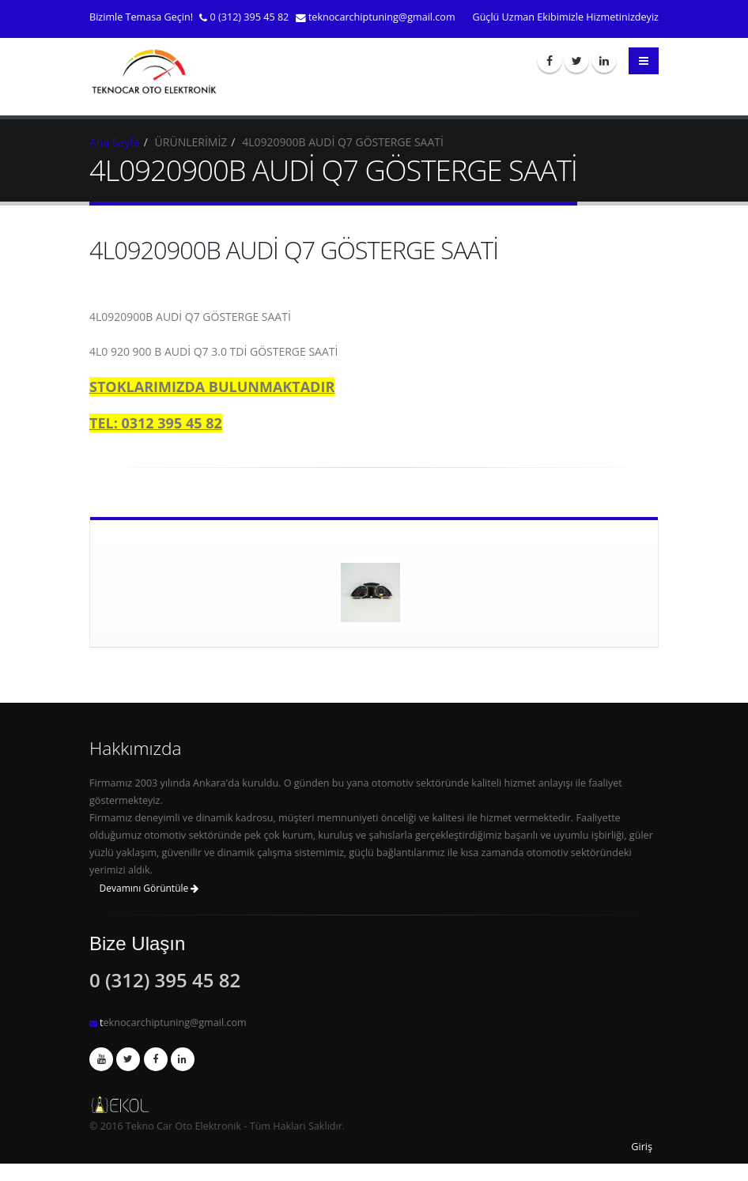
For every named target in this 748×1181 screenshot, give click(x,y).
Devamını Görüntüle (149, 888)
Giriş (641, 1146)
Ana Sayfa (114, 141)
